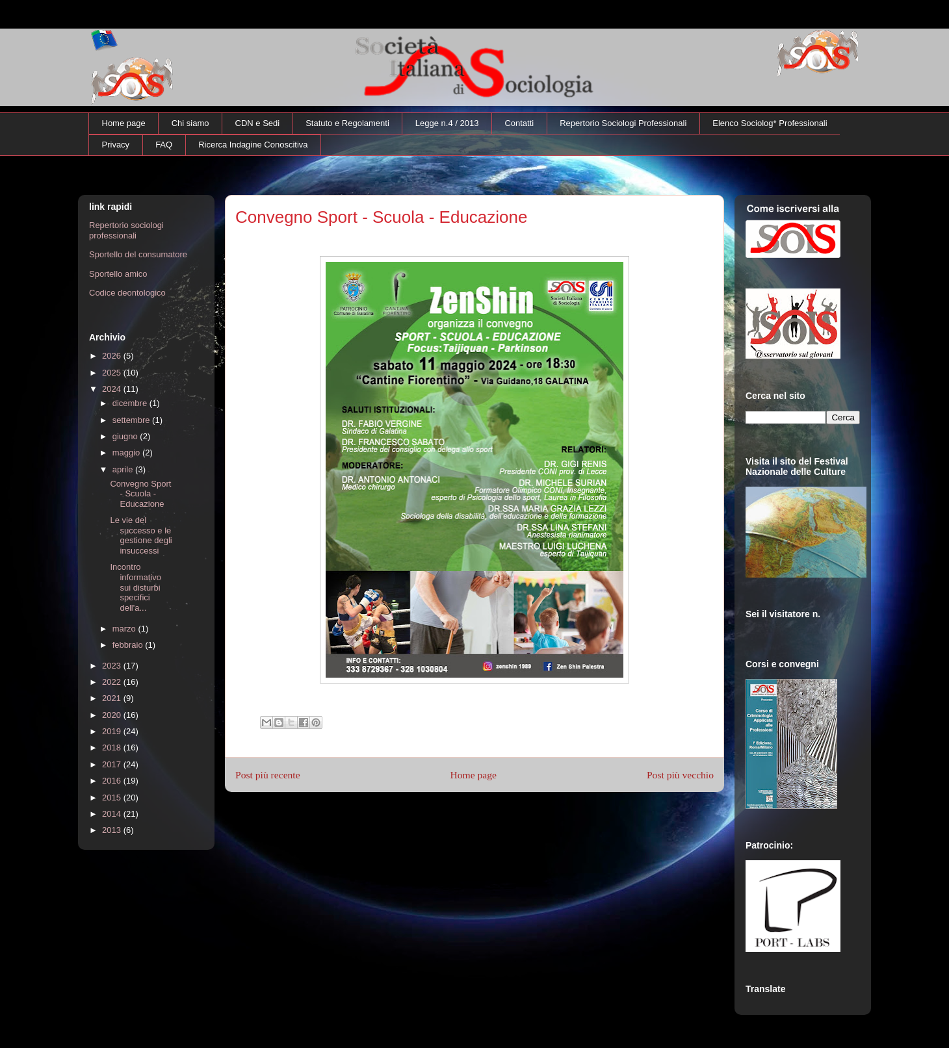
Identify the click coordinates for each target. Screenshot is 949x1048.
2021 (113, 698)
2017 (113, 764)
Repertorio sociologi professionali (126, 230)
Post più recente (267, 774)
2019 (113, 731)
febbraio (129, 645)
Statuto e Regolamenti (347, 123)
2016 (113, 781)
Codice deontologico (127, 293)
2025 (113, 372)
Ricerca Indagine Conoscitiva (252, 144)
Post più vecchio (680, 774)
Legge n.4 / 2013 (447, 123)
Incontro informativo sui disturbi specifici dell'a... (135, 587)
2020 (113, 715)
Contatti (519, 123)
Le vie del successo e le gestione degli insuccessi (141, 535)
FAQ (163, 144)
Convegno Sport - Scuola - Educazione (140, 494)
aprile (123, 469)
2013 (113, 830)
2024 (113, 389)
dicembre (131, 403)
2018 (113, 747)
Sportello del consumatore (138, 254)
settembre (132, 420)
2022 (113, 682)
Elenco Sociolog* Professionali (769, 123)
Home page (124, 123)
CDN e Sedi (257, 123)
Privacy (116, 144)
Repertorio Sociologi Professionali (623, 123)
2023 (113, 666)
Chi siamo (190, 123)
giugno (126, 436)
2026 (113, 356)
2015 (113, 797)
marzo (125, 628)
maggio (127, 452)
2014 (113, 814)
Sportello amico (118, 274)
